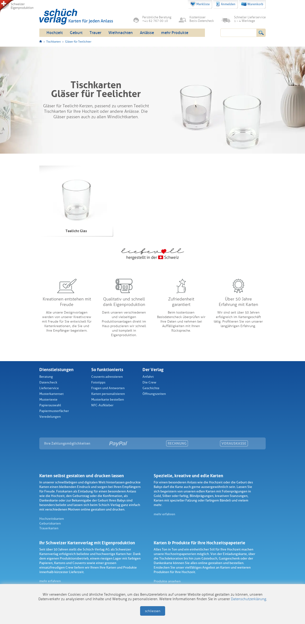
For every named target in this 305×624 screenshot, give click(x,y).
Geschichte (150, 388)
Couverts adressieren (107, 377)
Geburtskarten (50, 523)
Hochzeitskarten (51, 519)
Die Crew (149, 382)
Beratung (46, 377)
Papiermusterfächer (54, 411)
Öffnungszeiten (154, 394)
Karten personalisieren (108, 394)
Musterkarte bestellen (107, 400)
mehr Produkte (174, 32)
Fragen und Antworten (108, 388)
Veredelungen (50, 417)
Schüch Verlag (76, 17)
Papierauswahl (50, 405)
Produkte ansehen (167, 581)
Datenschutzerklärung (248, 599)
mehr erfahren (164, 514)
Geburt (76, 32)
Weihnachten (120, 32)
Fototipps (98, 382)
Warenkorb (252, 4)
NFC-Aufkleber (102, 405)
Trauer (95, 32)
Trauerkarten (48, 528)
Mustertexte (48, 400)
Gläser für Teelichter (78, 41)
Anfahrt (148, 377)
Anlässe (147, 32)
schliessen (152, 611)
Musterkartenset (51, 394)
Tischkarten (53, 41)
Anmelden (225, 4)
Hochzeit (54, 32)
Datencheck (48, 382)
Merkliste (200, 4)
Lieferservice (49, 388)
